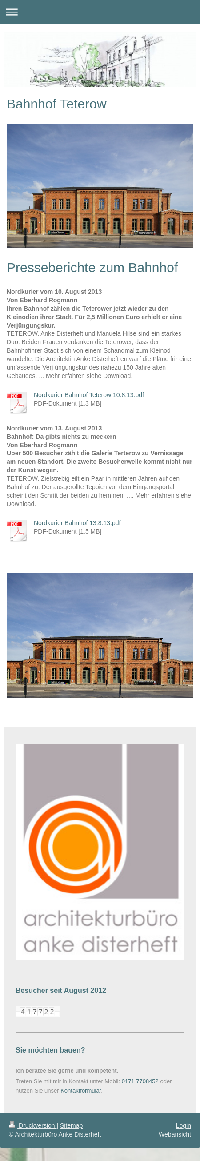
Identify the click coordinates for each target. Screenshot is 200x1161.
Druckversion (32, 1125)
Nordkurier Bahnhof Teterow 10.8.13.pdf (89, 394)
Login (183, 1125)
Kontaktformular (80, 1090)
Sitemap (71, 1125)
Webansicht (175, 1134)
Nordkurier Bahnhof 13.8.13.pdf (77, 522)
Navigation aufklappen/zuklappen (100, 11)
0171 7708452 (140, 1081)
